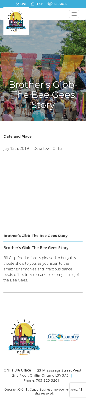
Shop (39, 4)
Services (60, 4)
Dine (23, 4)
